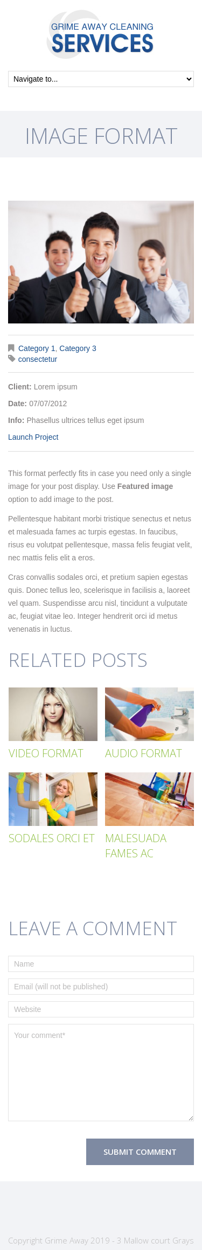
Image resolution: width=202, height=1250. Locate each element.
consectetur (37, 359)
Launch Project (33, 437)
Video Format (46, 753)
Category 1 (36, 348)
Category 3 (77, 348)
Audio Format (143, 753)
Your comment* (101, 1072)
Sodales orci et (52, 838)
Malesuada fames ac (135, 846)
